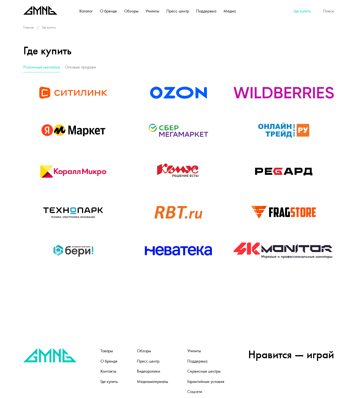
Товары (106, 350)
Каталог (86, 11)
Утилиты (152, 11)
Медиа (229, 11)
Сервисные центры (204, 371)
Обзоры (131, 11)
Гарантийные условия (205, 381)
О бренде (108, 11)
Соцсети (194, 391)
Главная (28, 27)
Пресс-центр (177, 11)
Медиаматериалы (152, 381)
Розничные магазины (41, 67)
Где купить (302, 11)
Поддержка (206, 11)
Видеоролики (148, 371)
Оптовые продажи (80, 67)
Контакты (108, 371)
